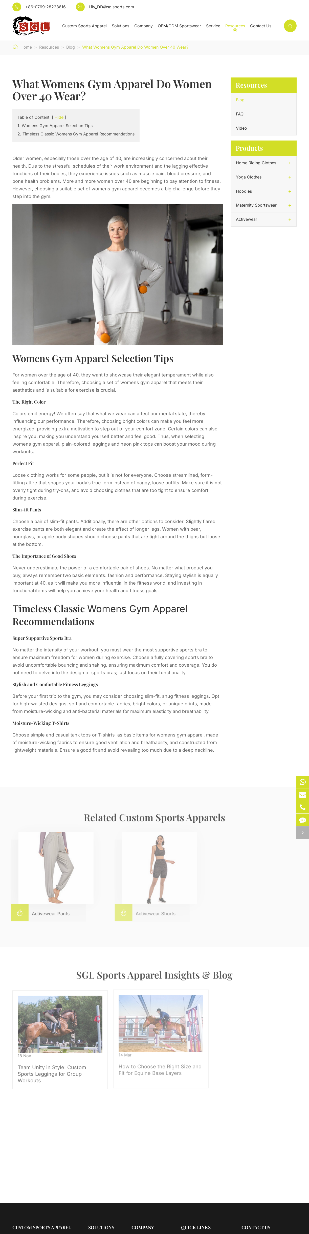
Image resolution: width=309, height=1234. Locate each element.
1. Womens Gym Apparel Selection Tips (55, 125)
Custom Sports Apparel (84, 25)
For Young (98, 1165)
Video (241, 128)
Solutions (120, 25)
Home (26, 47)
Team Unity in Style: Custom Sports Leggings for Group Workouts (52, 1068)
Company (143, 25)
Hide (59, 117)
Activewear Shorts (142, 912)
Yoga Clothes (248, 177)
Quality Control (145, 1165)
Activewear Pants (37, 912)
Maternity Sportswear (256, 205)
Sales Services (195, 1146)
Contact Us (260, 25)
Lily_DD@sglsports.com (111, 6)
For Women (99, 1146)
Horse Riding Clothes (256, 162)
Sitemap (20, 1225)
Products (249, 148)
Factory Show (144, 1156)
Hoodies (244, 191)
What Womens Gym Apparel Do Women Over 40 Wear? (135, 47)
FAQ (240, 113)
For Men (96, 1156)
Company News (146, 1174)
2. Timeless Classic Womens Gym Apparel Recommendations (76, 133)
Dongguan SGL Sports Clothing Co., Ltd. (77, 1218)
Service (213, 25)
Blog (70, 47)
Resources (235, 25)
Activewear (246, 219)
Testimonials (193, 1156)
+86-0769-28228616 (45, 6)
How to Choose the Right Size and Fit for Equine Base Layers (151, 1064)
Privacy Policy (50, 1225)
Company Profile (147, 1146)
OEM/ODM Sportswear (179, 25)
